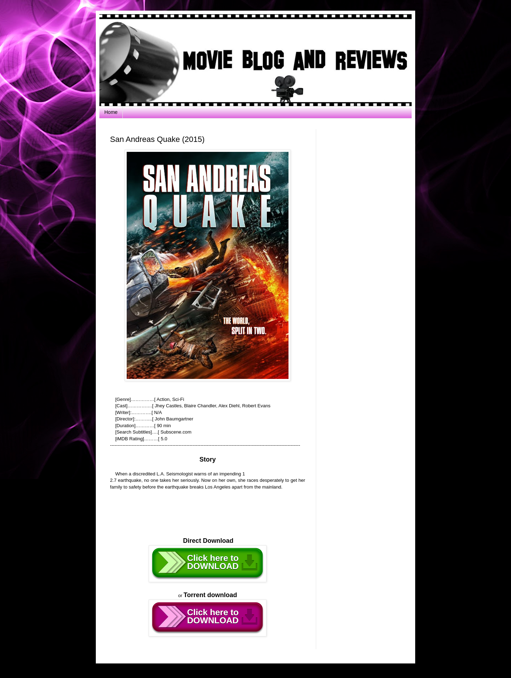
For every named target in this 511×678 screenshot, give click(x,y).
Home (110, 112)
